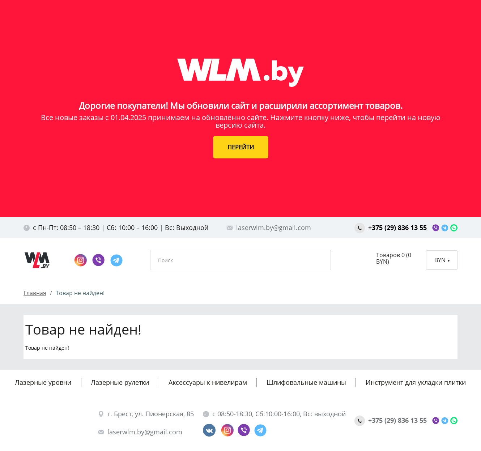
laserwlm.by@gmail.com (268, 227)
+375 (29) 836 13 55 (391, 227)
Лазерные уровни (43, 382)
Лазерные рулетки (120, 382)
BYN (442, 260)
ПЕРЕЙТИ (240, 147)
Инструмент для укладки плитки (416, 382)
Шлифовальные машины (306, 382)
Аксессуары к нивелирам (208, 382)
